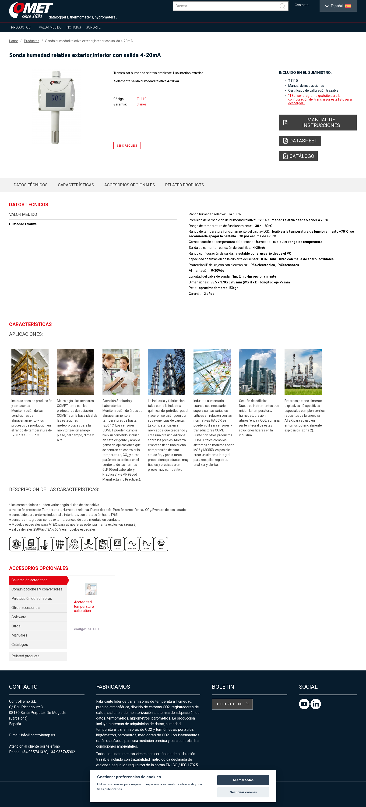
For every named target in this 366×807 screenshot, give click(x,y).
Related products (184, 184)
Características (76, 184)
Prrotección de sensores (31, 598)
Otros (16, 626)
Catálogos (19, 644)
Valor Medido (50, 27)
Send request (127, 145)
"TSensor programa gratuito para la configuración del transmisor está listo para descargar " (320, 99)
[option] (56, 107)
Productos (21, 27)
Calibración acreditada (29, 580)
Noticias (74, 27)
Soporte (93, 27)
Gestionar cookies (243, 792)
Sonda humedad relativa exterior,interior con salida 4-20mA (89, 41)
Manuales (19, 635)
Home (13, 41)
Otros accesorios (25, 607)
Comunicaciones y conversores (37, 589)
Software (18, 617)
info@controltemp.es (38, 735)
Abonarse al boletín (232, 704)
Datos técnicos (31, 184)
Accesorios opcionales (129, 184)
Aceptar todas (243, 780)
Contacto (302, 5)
